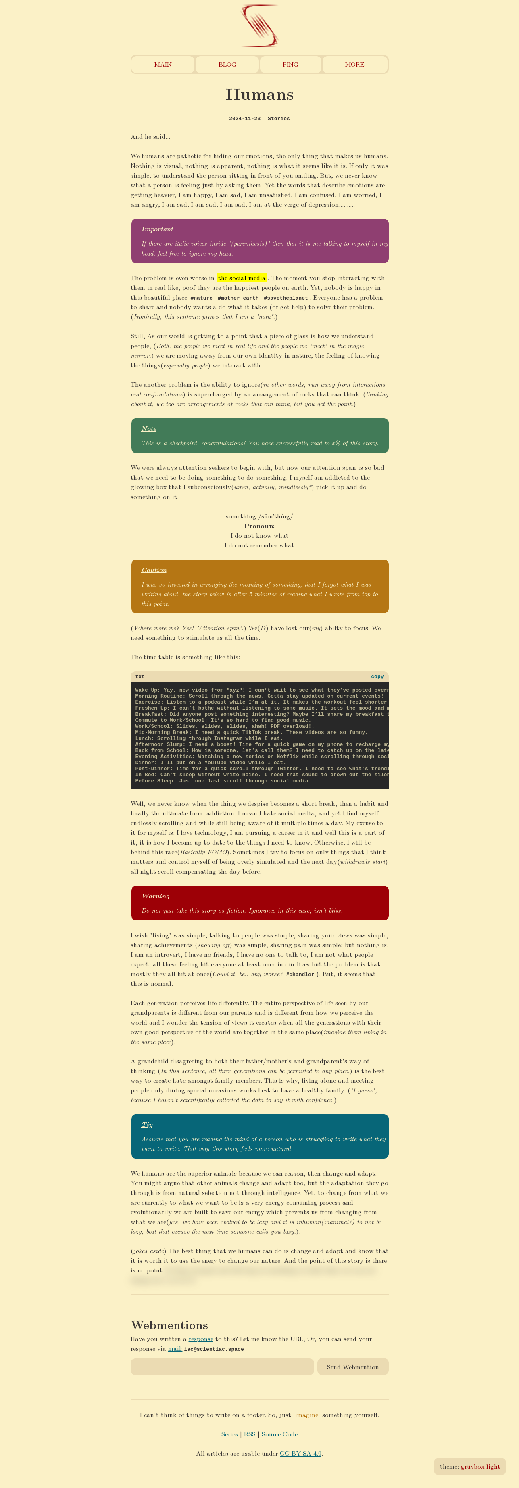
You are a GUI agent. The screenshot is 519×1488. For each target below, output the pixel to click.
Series (229, 1454)
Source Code (280, 1454)
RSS (250, 1454)
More (355, 64)
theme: (470, 1466)
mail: (175, 1368)
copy (377, 677)
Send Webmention (353, 1386)
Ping (290, 64)
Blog (227, 64)
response (201, 1358)
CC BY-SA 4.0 (300, 1473)
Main (163, 64)
